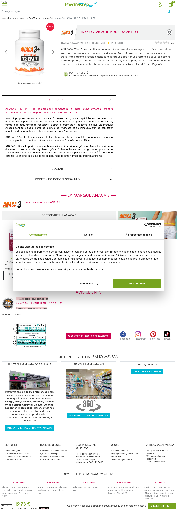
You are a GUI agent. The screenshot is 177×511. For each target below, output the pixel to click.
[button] (160, 4)
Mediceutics (19, 490)
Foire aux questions (50, 459)
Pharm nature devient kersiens (159, 493)
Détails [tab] (88, 234)
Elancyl (120, 493)
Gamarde (23, 493)
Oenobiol (112, 490)
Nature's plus (151, 495)
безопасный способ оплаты (54, 450)
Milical (122, 490)
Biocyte (111, 487)
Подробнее (158, 64)
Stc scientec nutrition (127, 487)
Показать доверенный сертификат (32, 298)
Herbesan (164, 487)
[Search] (83, 11)
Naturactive (149, 490)
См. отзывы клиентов (147, 371)
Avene (24, 487)
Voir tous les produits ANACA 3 (43, 202)
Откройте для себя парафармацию (29, 427)
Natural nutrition (165, 490)
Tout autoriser (137, 283)
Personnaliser (88, 283)
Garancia (6, 490)
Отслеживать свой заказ (17, 453)
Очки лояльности (14, 459)
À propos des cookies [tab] (139, 234)
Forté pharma (150, 487)
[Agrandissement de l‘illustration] (29, 57)
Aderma (41, 487)
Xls (126, 493)
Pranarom (148, 498)
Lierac (130, 490)
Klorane (93, 487)
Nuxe (53, 490)
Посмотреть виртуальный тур (88, 415)
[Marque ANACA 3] (67, 32)
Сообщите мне (161, 506)
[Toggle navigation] (4, 4)
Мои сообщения (13, 450)
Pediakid (77, 490)
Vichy (4, 495)
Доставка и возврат (50, 453)
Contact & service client (52, 456)
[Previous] (3, 251)
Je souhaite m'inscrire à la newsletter (88, 335)
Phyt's (40, 493)
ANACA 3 (49, 18)
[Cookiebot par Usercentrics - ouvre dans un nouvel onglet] (146, 224)
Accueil (5, 18)
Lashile (111, 493)
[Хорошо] (171, 11)
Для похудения (19, 18)
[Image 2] (32, 77)
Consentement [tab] (38, 234)
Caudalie (15, 487)
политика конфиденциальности (122, 458)
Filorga (5, 487)
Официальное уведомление (125, 453)
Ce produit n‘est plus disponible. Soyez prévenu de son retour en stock (106, 505)
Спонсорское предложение (18, 456)
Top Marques (35, 18)
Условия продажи (120, 450)
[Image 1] (26, 77)
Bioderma (61, 487)
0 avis (171, 43)
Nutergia (164, 495)
